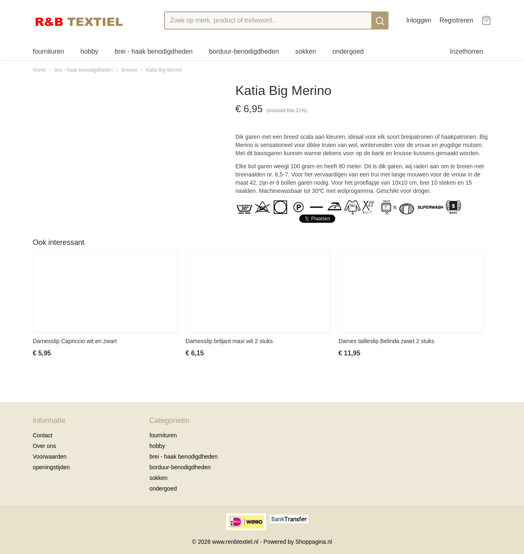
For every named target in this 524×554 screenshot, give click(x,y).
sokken (305, 51)
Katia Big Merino (164, 70)
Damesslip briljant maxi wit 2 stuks (229, 341)
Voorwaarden (50, 456)
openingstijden (51, 467)
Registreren (456, 20)
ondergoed (348, 51)
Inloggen (418, 20)
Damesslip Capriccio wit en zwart (75, 341)
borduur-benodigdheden (244, 51)
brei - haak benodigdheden (153, 51)
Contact (42, 435)
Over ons (44, 446)
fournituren (48, 51)
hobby (90, 51)
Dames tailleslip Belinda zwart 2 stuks (386, 341)
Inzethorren (466, 51)
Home (39, 70)
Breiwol (129, 70)
